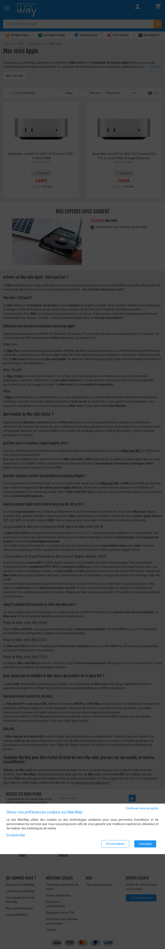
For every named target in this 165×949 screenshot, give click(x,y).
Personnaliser (115, 844)
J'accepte (145, 844)
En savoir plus (15, 834)
